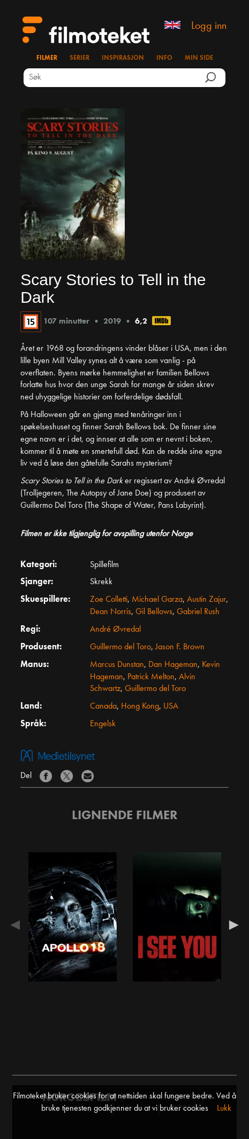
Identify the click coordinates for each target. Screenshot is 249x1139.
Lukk (224, 1108)
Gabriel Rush (198, 612)
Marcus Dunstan (117, 665)
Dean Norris (110, 612)
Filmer (46, 58)
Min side (199, 58)
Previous (17, 925)
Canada (103, 706)
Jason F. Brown (180, 647)
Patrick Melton (151, 677)
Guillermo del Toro (120, 647)
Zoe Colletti (108, 599)
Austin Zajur (206, 599)
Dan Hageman (173, 665)
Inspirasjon (123, 58)
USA (170, 706)
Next (231, 925)
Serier (79, 58)
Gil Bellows (153, 612)
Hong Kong (140, 706)
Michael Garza (157, 599)
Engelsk (103, 724)
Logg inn (209, 26)
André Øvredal (115, 629)
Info (164, 58)
